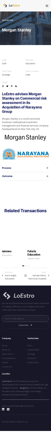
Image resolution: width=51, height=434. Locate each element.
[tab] (25, 168)
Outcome (25, 176)
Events (5, 362)
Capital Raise (33, 258)
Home (4, 345)
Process (25, 168)
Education (7, 255)
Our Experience (9, 358)
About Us (6, 350)
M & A (29, 345)
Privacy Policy (33, 362)
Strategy (31, 354)
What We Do (7, 354)
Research (31, 358)
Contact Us (7, 367)
